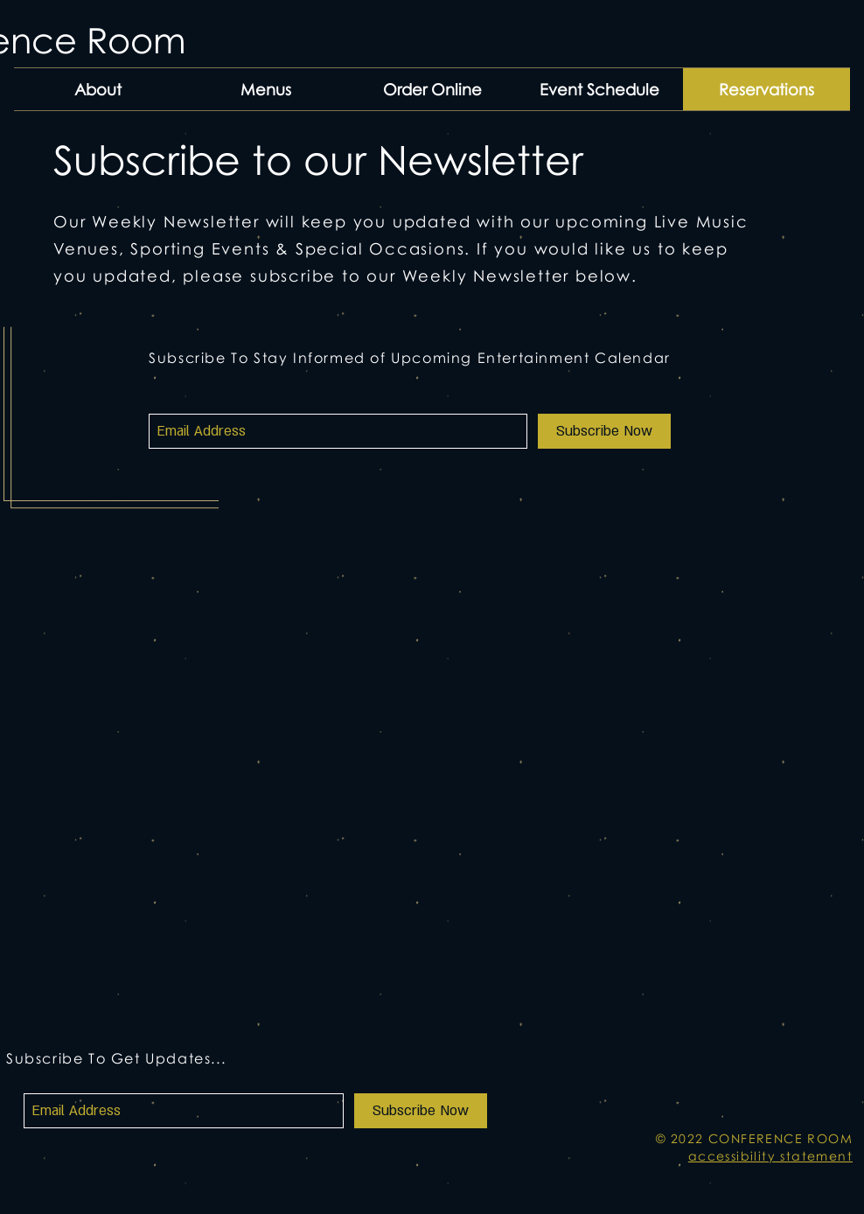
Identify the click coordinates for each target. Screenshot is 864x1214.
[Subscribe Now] (604, 431)
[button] (265, 89)
